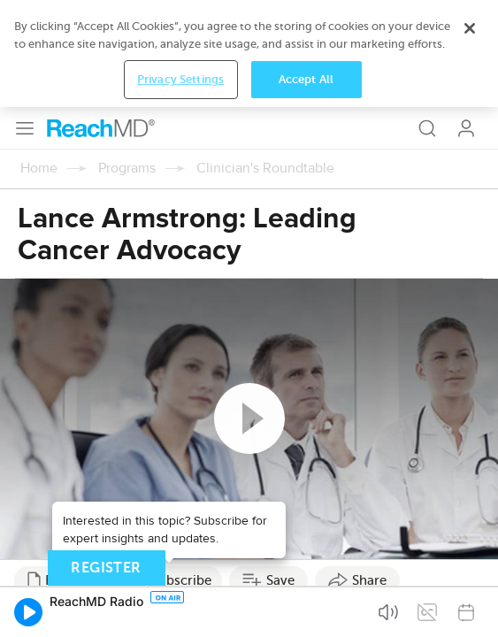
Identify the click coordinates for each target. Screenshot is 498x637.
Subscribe (181, 473)
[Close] (469, 569)
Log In (466, 21)
